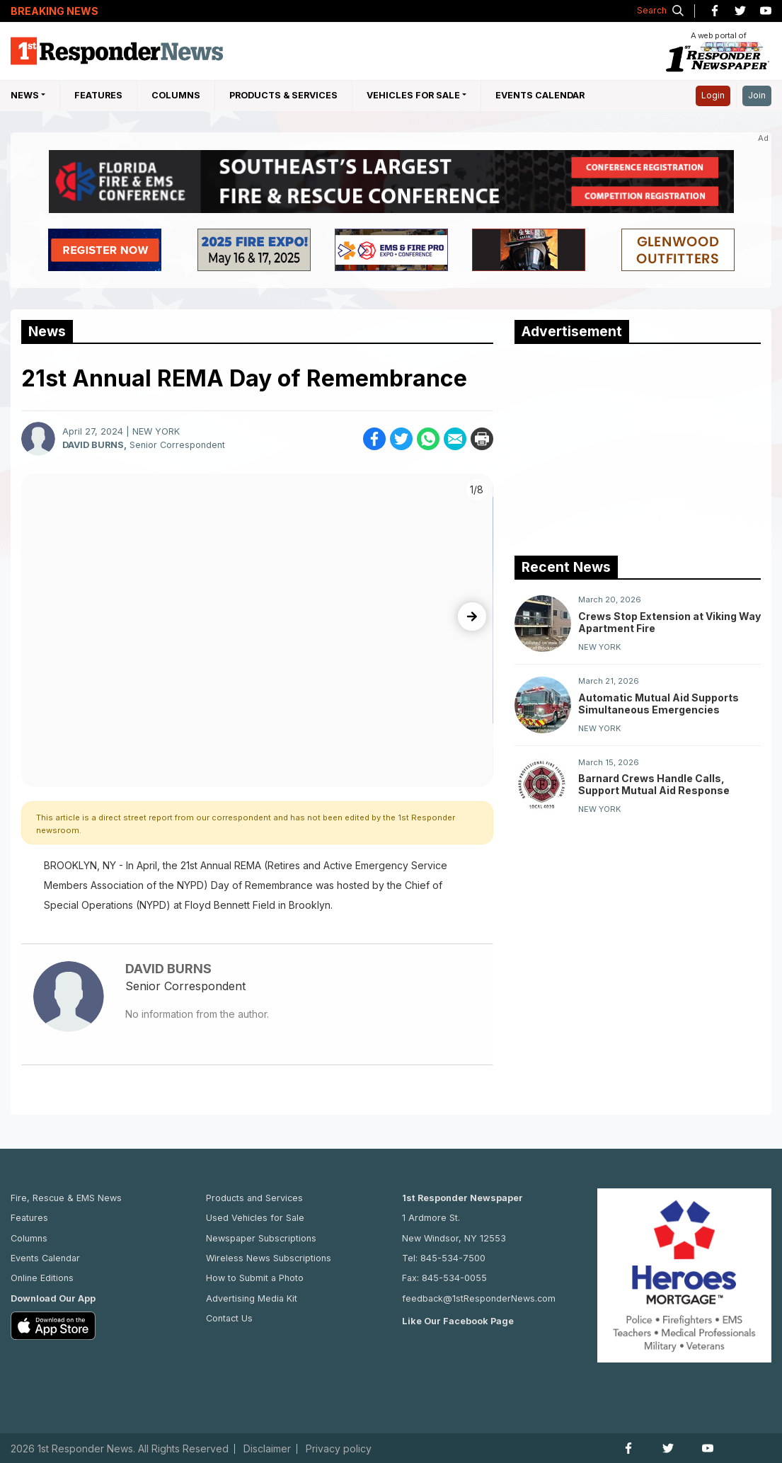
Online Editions (42, 1278)
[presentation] (472, 616)
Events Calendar (540, 95)
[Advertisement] (620, 446)
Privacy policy (339, 1449)
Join (757, 95)
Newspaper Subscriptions (261, 1238)
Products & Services (283, 95)
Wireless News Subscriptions (268, 1258)
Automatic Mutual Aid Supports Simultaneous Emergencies (658, 704)
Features (98, 95)
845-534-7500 (452, 1258)
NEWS (25, 95)
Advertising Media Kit (251, 1298)
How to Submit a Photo (255, 1278)
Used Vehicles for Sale (255, 1217)
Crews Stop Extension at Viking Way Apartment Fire (669, 622)
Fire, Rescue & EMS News (66, 1198)
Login (713, 95)
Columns (175, 95)
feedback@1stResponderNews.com (479, 1298)
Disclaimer (267, 1449)
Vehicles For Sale (413, 95)
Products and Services (254, 1198)
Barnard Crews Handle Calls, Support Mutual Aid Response (654, 784)
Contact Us (229, 1318)
